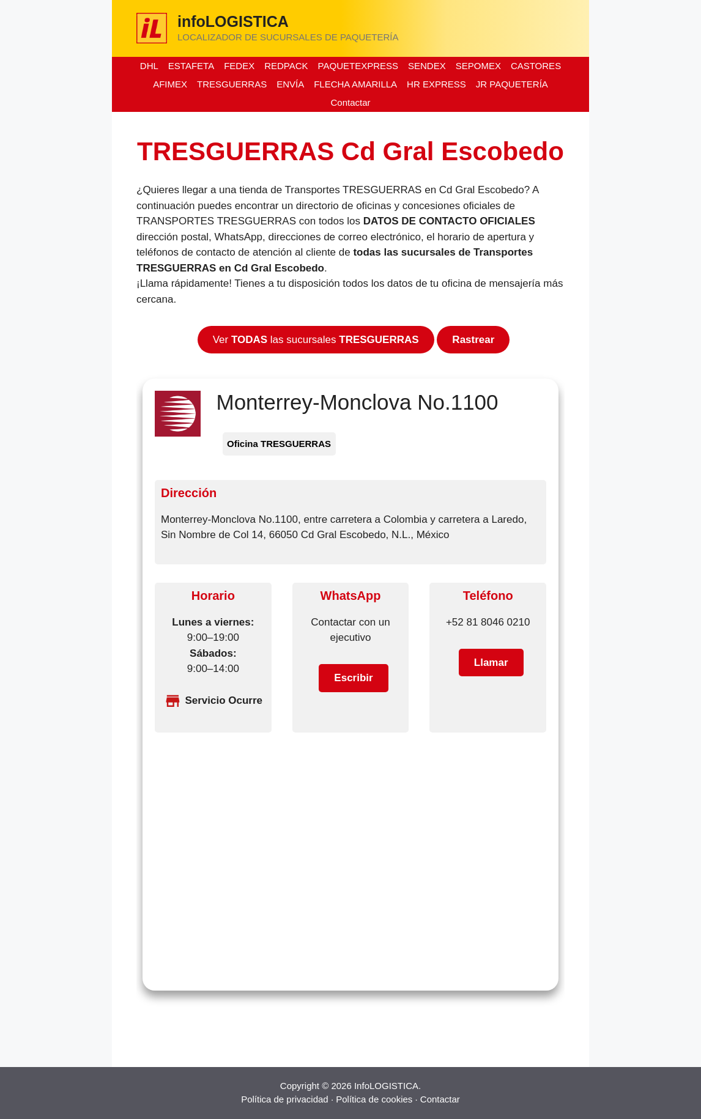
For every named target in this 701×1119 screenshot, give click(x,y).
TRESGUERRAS (232, 84)
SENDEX (427, 66)
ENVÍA (290, 84)
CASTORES (536, 66)
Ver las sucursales (316, 339)
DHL (149, 66)
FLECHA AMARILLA (355, 84)
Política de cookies (374, 1099)
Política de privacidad (284, 1099)
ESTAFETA (191, 66)
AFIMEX (170, 84)
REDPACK (286, 66)
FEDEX (239, 66)
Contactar (350, 102)
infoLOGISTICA (233, 21)
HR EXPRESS (436, 84)
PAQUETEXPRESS (358, 66)
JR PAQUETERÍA (512, 84)
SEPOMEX (478, 66)
